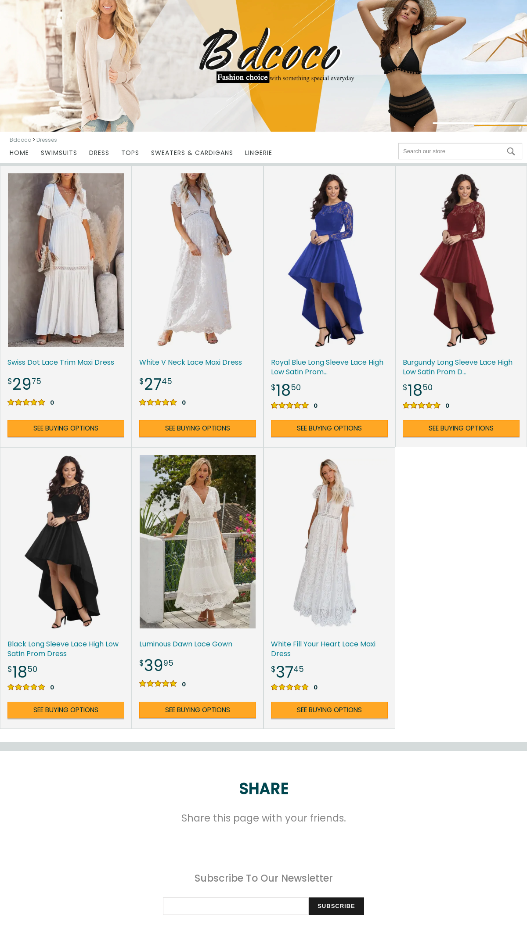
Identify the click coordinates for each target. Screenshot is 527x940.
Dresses (46, 140)
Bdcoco (20, 140)
